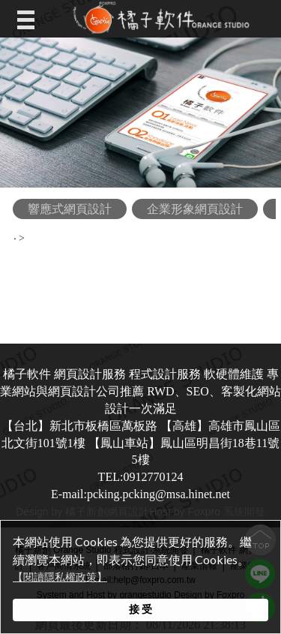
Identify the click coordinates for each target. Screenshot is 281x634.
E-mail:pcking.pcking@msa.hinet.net (140, 494)
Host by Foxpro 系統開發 (207, 512)
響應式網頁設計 (70, 209)
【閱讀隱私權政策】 (60, 577)
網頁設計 (128, 512)
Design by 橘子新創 (61, 512)
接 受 (141, 609)
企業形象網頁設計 (195, 209)
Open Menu (29, 19)
